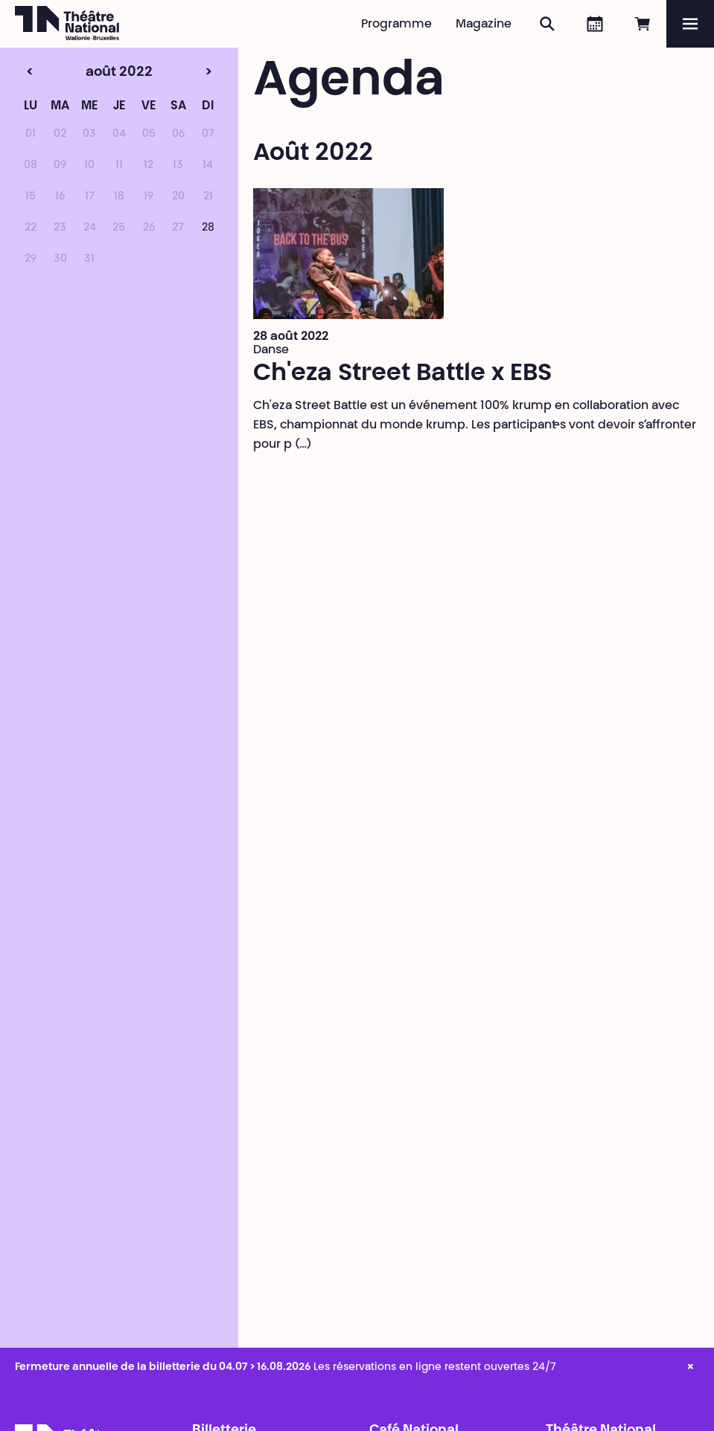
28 (208, 228)
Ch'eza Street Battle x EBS (402, 374)
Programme (396, 24)
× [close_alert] (690, 1368)
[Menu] (690, 24)
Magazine (483, 24)
